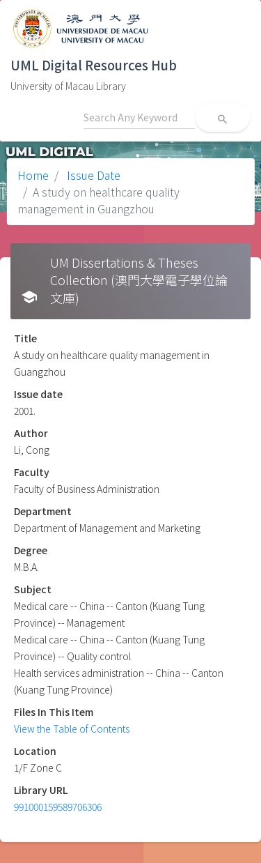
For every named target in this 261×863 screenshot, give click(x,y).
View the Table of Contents (71, 728)
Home (33, 175)
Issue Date (92, 175)
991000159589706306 (58, 807)
